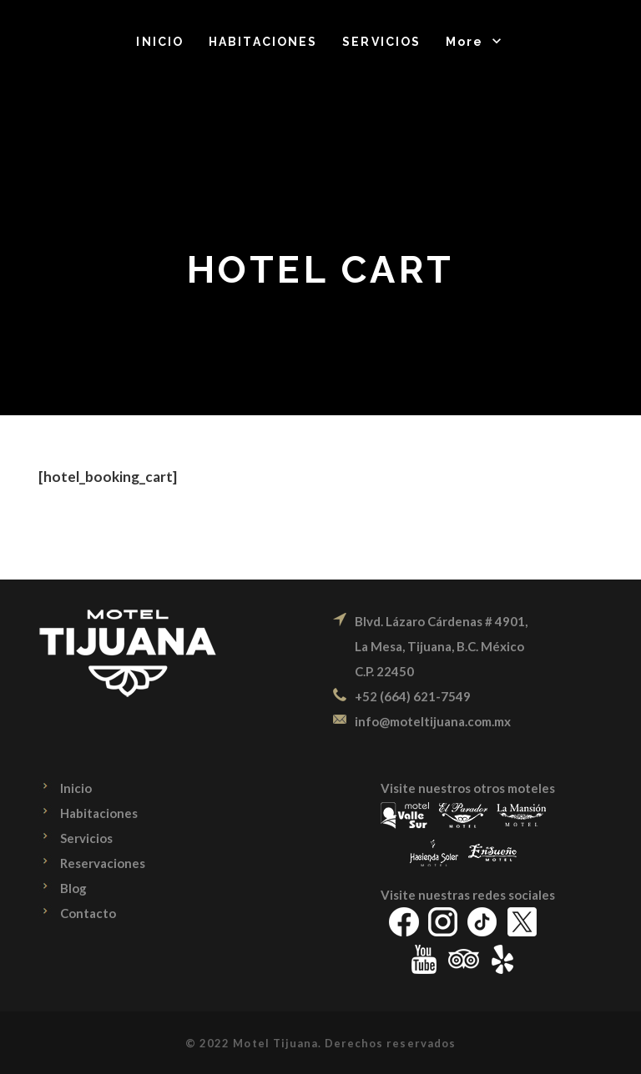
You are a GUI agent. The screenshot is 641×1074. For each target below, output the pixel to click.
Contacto (88, 913)
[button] (475, 41)
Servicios (86, 838)
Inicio (76, 787)
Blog (73, 888)
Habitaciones (99, 813)
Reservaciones (102, 863)
